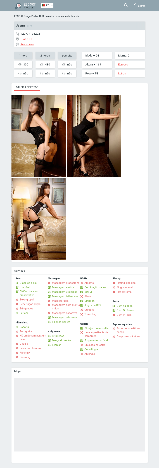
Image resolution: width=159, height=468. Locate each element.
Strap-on (89, 300)
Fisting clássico (126, 282)
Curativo (89, 309)
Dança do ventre (61, 340)
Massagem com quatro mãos (66, 306)
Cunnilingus (91, 349)
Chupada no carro (95, 345)
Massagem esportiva (64, 313)
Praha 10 (36, 16)
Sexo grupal (27, 299)
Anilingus (90, 354)
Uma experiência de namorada (96, 334)
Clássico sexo (28, 282)
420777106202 (30, 33)
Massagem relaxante (64, 317)
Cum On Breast (126, 310)
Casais (24, 343)
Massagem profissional (66, 282)
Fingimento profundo (96, 340)
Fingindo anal (125, 287)
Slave (87, 296)
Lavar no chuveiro (30, 348)
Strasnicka (48, 16)
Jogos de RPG (92, 305)
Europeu (123, 64)
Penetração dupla (30, 304)
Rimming (25, 357)
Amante (89, 282)
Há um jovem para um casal (33, 337)
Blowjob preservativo (97, 328)
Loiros (122, 73)
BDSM (88, 291)
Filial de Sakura (61, 322)
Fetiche (24, 313)
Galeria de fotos (27, 87)
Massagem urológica (64, 291)
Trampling (90, 314)
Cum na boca (124, 305)
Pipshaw (25, 352)
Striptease (58, 336)
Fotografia (26, 331)
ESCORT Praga (22, 16)
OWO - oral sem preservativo (29, 293)
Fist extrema (124, 291)
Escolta (24, 327)
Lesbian (56, 345)
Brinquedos (26, 308)
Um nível (25, 287)
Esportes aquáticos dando (128, 330)
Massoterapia (60, 300)
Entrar (139, 5)
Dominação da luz (95, 287)
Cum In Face (124, 314)
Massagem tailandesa (65, 296)
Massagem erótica (63, 287)
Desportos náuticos (128, 336)
